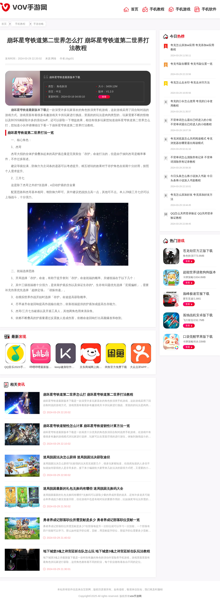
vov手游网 (136, 596)
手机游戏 (179, 9)
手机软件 (205, 9)
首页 (130, 9)
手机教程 (153, 9)
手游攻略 (38, 23)
